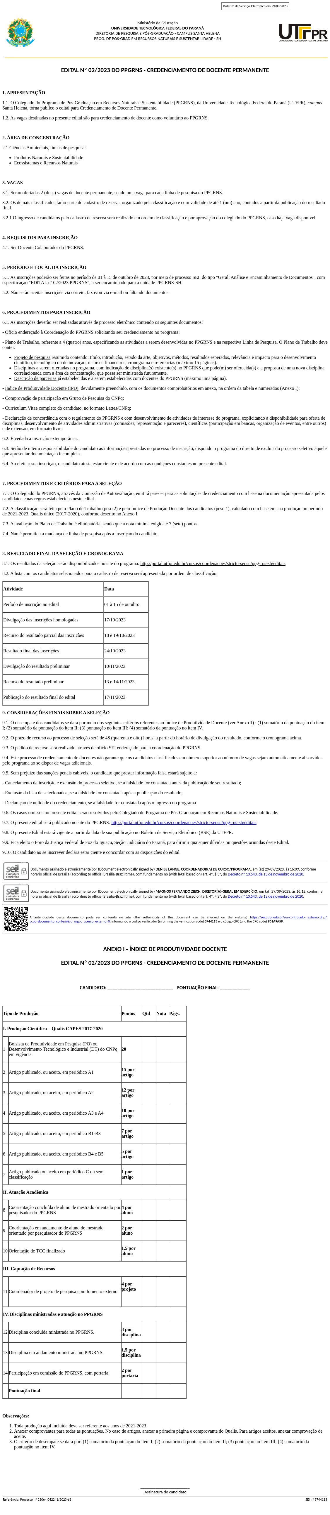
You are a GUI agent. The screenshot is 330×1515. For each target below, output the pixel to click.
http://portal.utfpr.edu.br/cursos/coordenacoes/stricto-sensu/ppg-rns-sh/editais (183, 822)
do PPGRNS (127, 963)
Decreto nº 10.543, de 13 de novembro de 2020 (265, 874)
